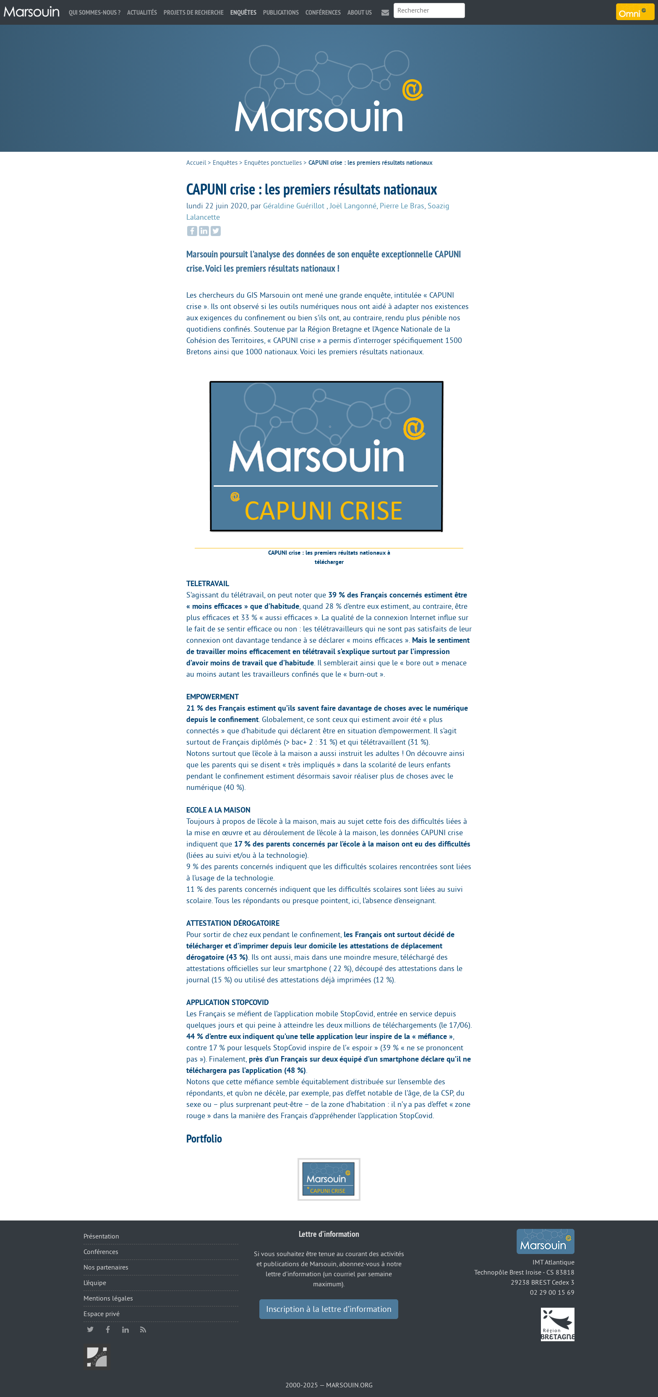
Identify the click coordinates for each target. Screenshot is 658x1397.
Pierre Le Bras (402, 206)
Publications (281, 12)
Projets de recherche (194, 12)
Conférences (323, 12)
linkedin (125, 1329)
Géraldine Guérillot (294, 206)
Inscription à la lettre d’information (329, 1309)
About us (359, 12)
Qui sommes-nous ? (94, 12)
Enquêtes (243, 12)
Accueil (196, 162)
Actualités (142, 12)
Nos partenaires (106, 1267)
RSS (143, 1329)
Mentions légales (108, 1298)
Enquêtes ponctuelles (273, 162)
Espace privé (102, 1314)
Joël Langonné (353, 206)
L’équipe (95, 1283)
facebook (108, 1329)
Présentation (101, 1236)
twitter (90, 1329)
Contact (385, 12)
